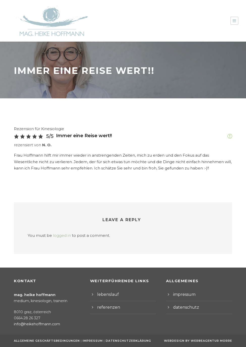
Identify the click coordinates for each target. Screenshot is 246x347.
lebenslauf (106, 294)
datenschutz (184, 307)
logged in (57, 235)
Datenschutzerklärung (125, 340)
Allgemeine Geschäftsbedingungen (47, 340)
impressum (183, 294)
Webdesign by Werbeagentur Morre (199, 340)
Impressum (92, 340)
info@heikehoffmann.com (34, 324)
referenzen (107, 307)
